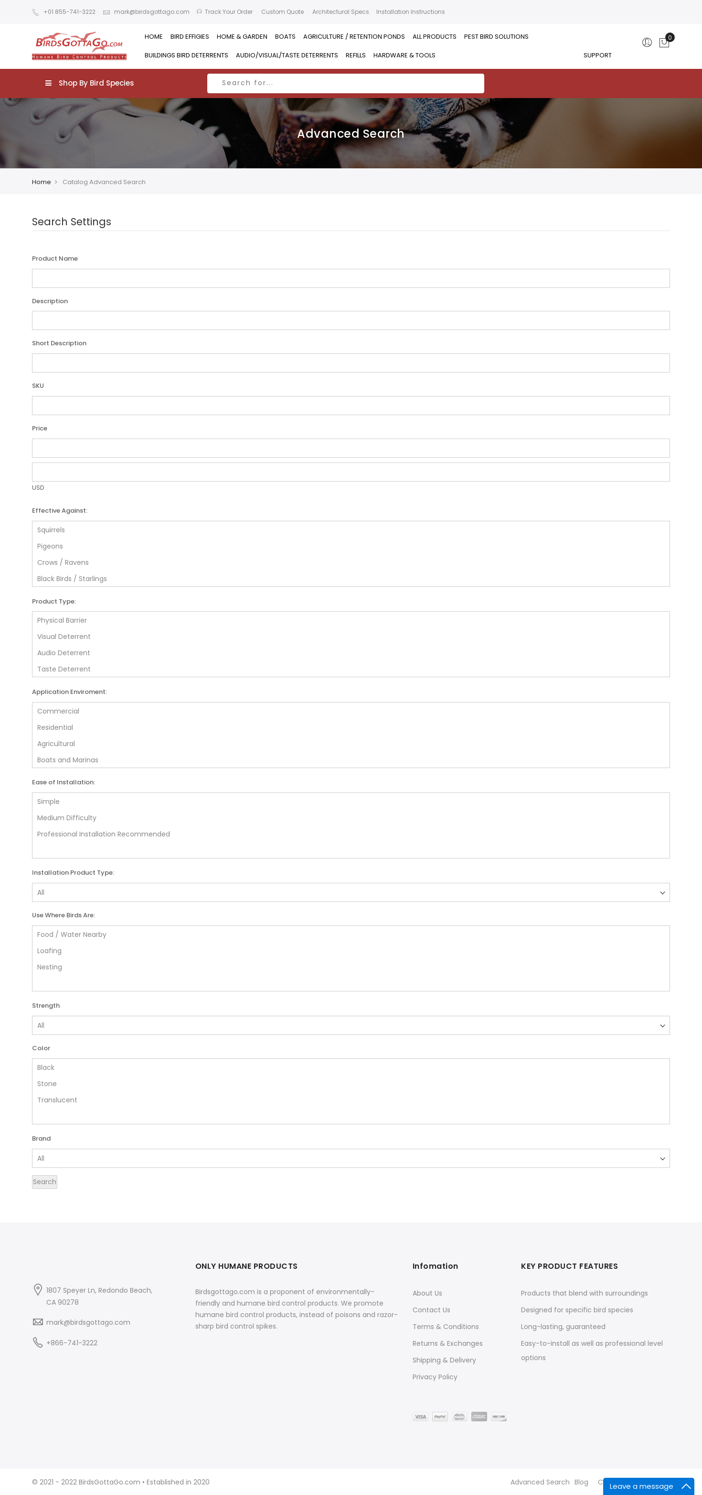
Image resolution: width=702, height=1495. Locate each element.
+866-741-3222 (71, 1343)
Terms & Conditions (446, 1326)
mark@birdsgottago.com (146, 12)
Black (351, 1067)
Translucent (351, 1099)
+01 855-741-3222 (64, 12)
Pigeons (351, 546)
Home (41, 182)
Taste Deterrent (351, 668)
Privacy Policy (435, 1377)
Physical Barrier (351, 620)
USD (38, 487)
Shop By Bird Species (89, 83)
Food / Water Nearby (351, 934)
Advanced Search (540, 1482)
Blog (581, 1482)
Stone (351, 1083)
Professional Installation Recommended (351, 833)
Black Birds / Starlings (351, 578)
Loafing (351, 950)
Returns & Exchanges (448, 1343)
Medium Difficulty (351, 817)
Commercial (351, 711)
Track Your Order (225, 12)
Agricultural (351, 743)
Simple (351, 801)
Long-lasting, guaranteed (563, 1326)
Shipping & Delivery (444, 1360)
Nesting (351, 966)
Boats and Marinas (351, 759)
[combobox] (346, 83)
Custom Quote (282, 12)
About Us (427, 1293)
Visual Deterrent (351, 636)
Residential (351, 727)
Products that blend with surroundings (584, 1293)
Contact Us (431, 1310)
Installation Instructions (410, 12)
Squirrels (351, 529)
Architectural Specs (340, 12)
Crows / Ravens (351, 562)
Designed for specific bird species (577, 1310)
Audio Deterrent (351, 652)
